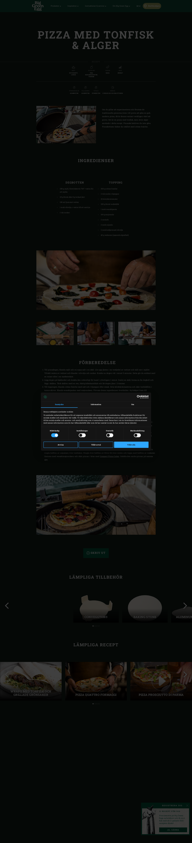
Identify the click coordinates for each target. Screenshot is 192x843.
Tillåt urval (96, 445)
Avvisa (61, 445)
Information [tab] (96, 404)
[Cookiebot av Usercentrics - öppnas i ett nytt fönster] (138, 397)
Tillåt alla (131, 445)
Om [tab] (132, 404)
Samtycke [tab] (59, 404)
